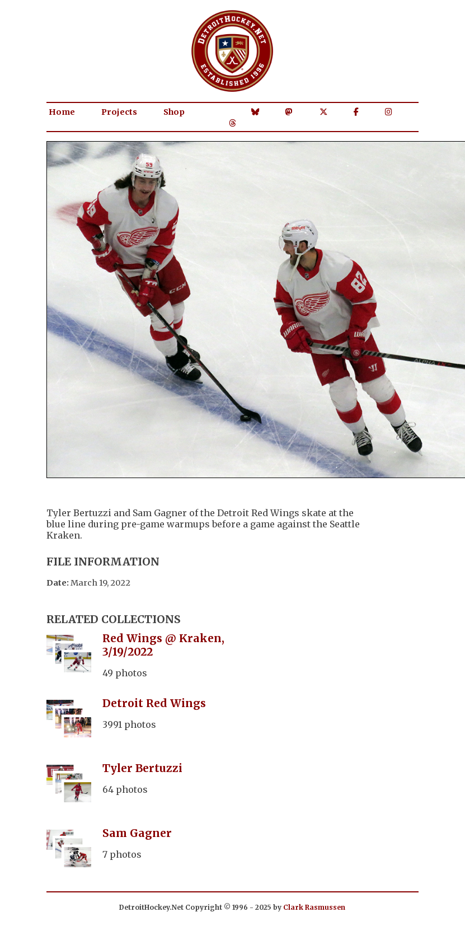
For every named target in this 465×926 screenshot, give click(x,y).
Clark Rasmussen (314, 907)
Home (62, 112)
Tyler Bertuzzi (142, 768)
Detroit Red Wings (154, 703)
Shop (174, 112)
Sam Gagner (137, 833)
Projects (119, 112)
